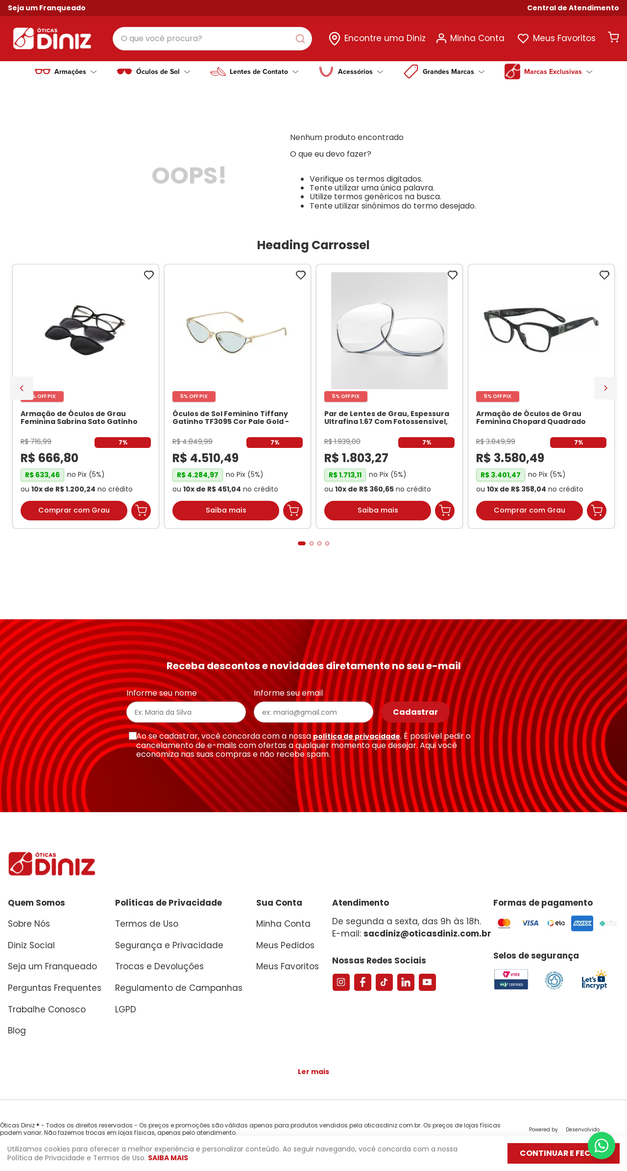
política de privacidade (356, 736)
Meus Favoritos (564, 38)
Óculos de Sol (163, 71)
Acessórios (361, 71)
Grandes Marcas (454, 71)
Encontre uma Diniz (385, 38)
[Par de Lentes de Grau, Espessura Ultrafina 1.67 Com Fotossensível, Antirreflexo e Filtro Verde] (389, 398)
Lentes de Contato (264, 71)
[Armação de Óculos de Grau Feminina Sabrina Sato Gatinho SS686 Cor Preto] (86, 398)
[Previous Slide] (21, 389)
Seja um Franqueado (47, 8)
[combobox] (212, 38)
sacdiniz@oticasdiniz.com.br (427, 933)
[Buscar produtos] (302, 38)
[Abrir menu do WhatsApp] (601, 1145)
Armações (75, 71)
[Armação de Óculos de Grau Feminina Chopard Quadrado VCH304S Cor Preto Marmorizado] (541, 398)
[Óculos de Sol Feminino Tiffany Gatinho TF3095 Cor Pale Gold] (237, 398)
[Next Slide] (605, 389)
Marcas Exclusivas (558, 71)
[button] (573, 8)
